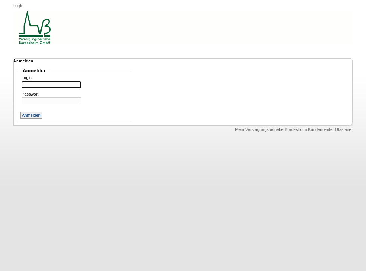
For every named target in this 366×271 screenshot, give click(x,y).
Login (18, 5)
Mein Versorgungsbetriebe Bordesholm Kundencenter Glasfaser (294, 129)
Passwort (30, 94)
